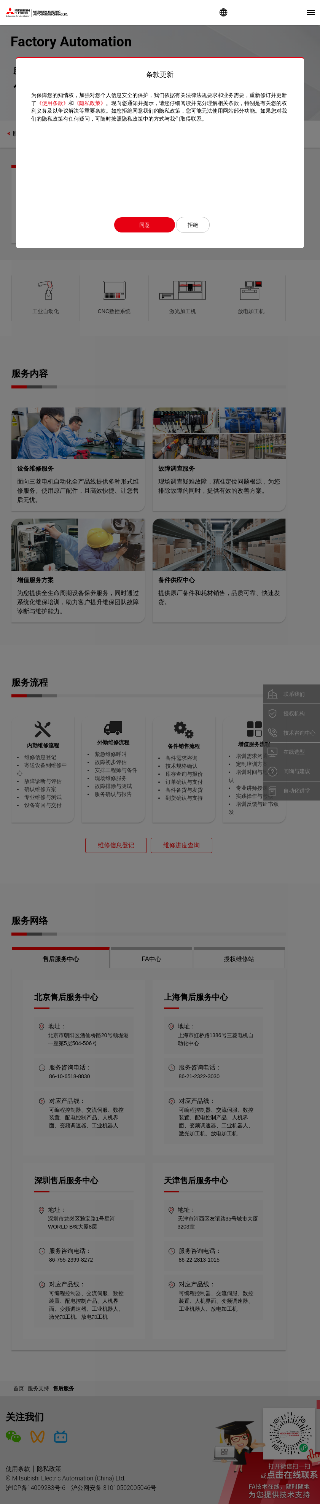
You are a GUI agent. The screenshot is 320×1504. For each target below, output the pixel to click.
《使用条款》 (52, 103)
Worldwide (223, 12)
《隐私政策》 (90, 103)
